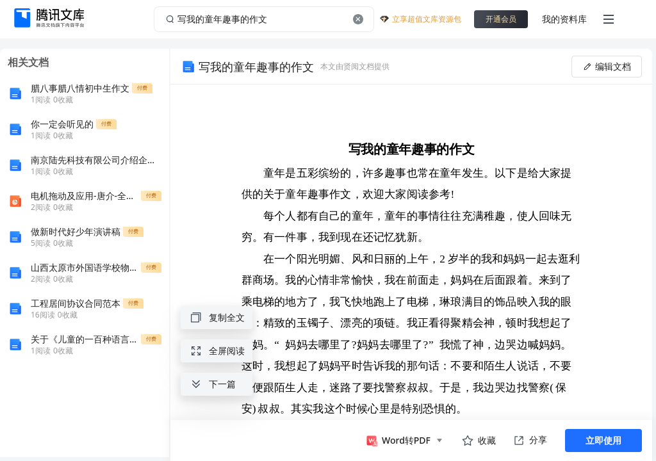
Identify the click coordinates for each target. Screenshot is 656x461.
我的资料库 (564, 19)
